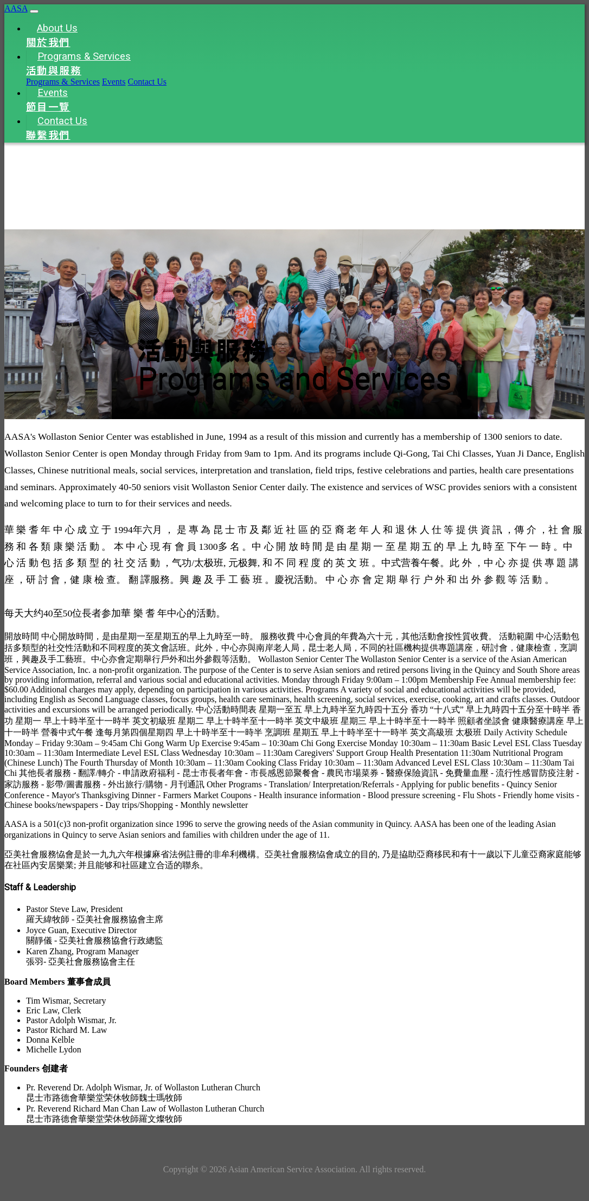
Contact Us (147, 81)
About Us (52, 35)
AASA (16, 8)
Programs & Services (78, 63)
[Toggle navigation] (34, 11)
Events (114, 81)
